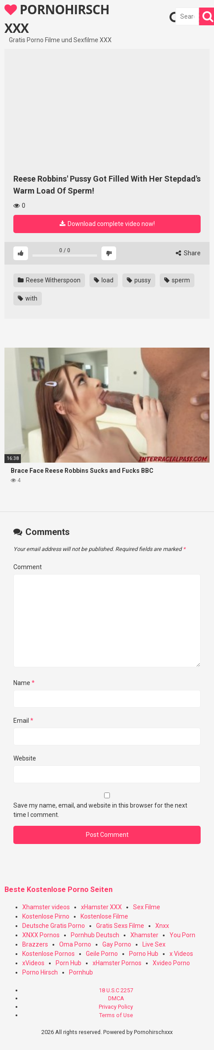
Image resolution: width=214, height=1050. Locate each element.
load (103, 280)
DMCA (116, 998)
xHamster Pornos (117, 963)
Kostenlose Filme (104, 916)
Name (24, 682)
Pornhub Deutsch (95, 935)
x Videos (181, 953)
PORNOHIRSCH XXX (56, 18)
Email (23, 720)
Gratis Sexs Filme (120, 925)
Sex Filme (146, 907)
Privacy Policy (116, 1006)
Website (24, 758)
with (27, 298)
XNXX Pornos (41, 935)
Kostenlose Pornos (48, 953)
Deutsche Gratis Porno (53, 925)
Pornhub (81, 972)
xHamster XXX (101, 907)
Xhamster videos (46, 907)
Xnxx (162, 925)
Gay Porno (116, 944)
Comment (27, 567)
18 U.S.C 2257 (116, 990)
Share (188, 253)
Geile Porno (102, 953)
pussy (139, 280)
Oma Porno (75, 944)
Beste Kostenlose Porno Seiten (58, 889)
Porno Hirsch (40, 972)
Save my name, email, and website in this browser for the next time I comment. (100, 810)
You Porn (182, 935)
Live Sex (154, 944)
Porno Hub (143, 953)
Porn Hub (68, 963)
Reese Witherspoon (49, 280)
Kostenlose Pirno (45, 916)
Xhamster (144, 935)
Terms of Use (116, 1015)
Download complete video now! (107, 223)
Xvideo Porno (171, 963)
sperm (177, 280)
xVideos (33, 963)
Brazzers (35, 944)
